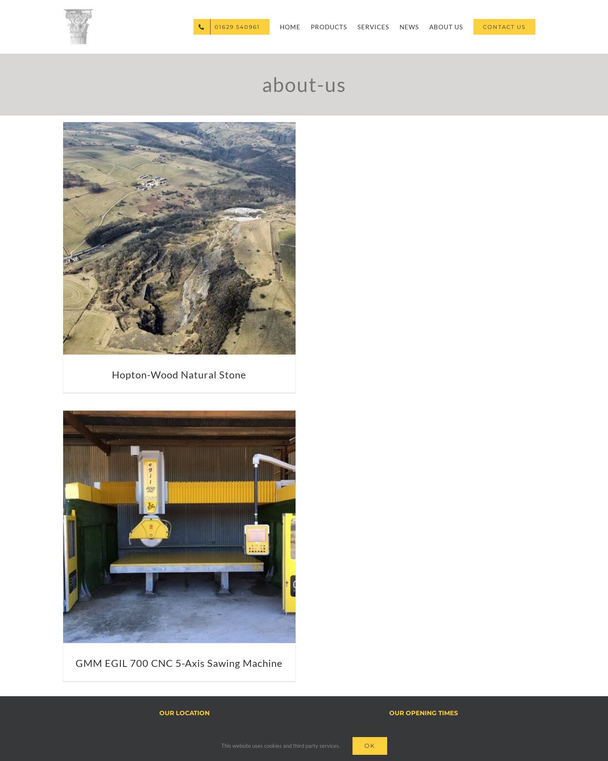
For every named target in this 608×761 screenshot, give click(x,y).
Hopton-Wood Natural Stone (179, 374)
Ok (369, 745)
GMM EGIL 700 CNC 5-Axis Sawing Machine (179, 663)
